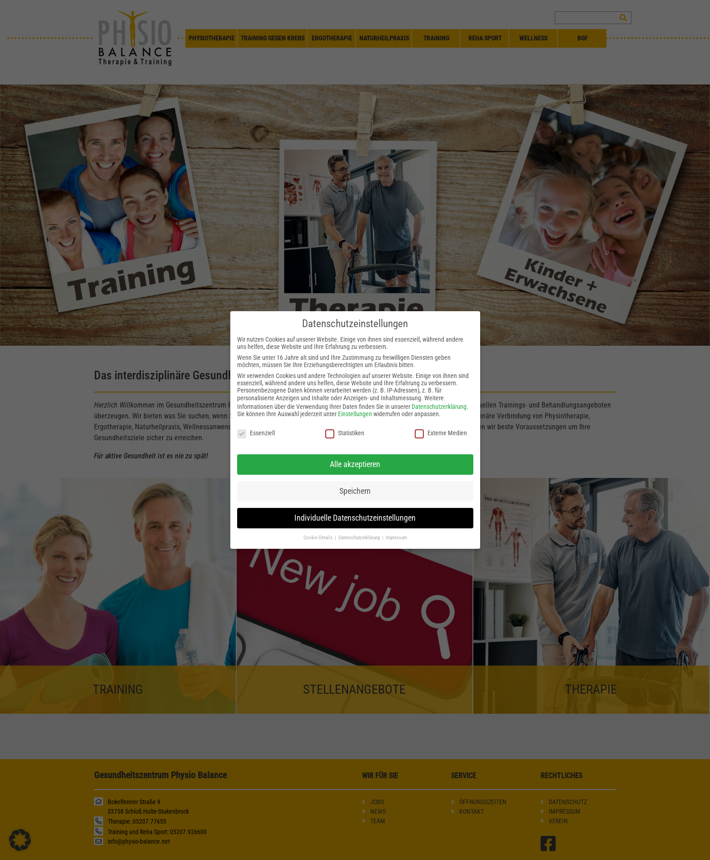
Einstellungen (355, 401)
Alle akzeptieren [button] (355, 451)
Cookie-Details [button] (318, 525)
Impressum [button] (396, 525)
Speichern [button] (355, 478)
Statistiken (344, 420)
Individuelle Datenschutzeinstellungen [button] (355, 505)
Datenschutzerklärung (439, 394)
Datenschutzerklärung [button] (359, 525)
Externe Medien (441, 420)
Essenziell (256, 420)
